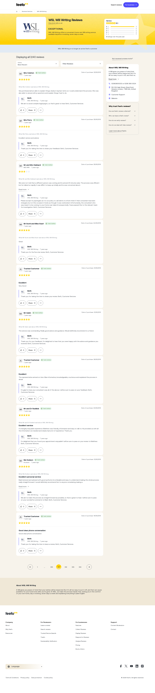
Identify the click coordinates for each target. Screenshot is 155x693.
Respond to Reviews (82, 637)
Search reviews (116, 5)
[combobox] (37, 64)
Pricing (78, 645)
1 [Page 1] (37, 567)
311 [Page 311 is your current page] (59, 567)
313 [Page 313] (73, 567)
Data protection (36, 677)
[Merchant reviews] (31, 28)
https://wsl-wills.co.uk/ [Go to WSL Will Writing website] (55, 23)
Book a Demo (80, 649)
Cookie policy (48, 677)
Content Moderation (117, 625)
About (8, 625)
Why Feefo (9, 629)
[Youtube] (131, 666)
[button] (37, 64)
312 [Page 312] (66, 567)
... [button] (44, 567)
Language (15, 666)
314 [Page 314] (80, 567)
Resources (9, 633)
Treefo (43, 637)
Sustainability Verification (49, 641)
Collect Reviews (81, 629)
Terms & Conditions (12, 677)
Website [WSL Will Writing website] (114, 98)
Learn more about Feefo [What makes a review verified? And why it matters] (117, 131)
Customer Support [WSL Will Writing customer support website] (118, 94)
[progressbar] (122, 26)
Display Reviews (81, 633)
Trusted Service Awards (48, 633)
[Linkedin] (137, 666)
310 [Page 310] (51, 567)
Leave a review (45, 625)
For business (131, 5)
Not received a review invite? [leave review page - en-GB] (122, 58)
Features (78, 625)
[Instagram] (142, 666)
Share (31, 110)
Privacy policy (25, 677)
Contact (113, 629)
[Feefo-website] (22, 4)
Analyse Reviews (81, 641)
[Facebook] (120, 666)
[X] (126, 666)
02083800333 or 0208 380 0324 (123, 83)
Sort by (20, 62)
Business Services (27, 11)
